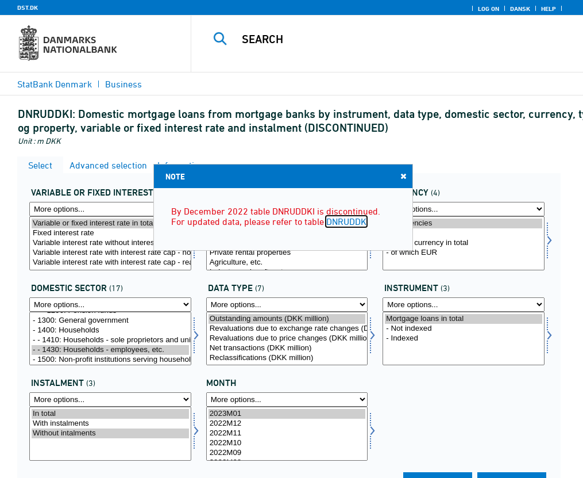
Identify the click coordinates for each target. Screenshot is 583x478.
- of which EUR (463, 253)
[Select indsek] (110, 339)
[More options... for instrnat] (464, 304)
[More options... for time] (287, 399)
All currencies (463, 223)
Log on (488, 9)
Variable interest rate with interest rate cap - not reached (110, 253)
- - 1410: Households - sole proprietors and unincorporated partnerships (110, 340)
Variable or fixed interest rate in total (110, 223)
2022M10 (287, 443)
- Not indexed (463, 329)
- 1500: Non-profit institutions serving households (110, 360)
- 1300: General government (110, 321)
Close (402, 176)
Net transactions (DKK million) (287, 348)
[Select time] (287, 434)
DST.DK (27, 7)
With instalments (110, 424)
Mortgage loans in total (463, 319)
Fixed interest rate (110, 233)
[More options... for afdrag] (110, 399)
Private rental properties (287, 253)
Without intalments (110, 433)
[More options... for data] (287, 304)
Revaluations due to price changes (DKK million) (287, 338)
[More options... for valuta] (464, 209)
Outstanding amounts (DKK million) (287, 319)
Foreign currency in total (463, 243)
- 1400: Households (110, 330)
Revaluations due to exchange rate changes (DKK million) (287, 329)
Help (548, 9)
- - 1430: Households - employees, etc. (110, 350)
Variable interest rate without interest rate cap (110, 243)
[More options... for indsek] (110, 304)
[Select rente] (110, 243)
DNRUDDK (346, 221)
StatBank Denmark (54, 84)
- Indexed (463, 338)
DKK (463, 233)
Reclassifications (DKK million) (287, 358)
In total (110, 414)
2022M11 (287, 433)
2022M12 (287, 424)
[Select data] (287, 339)
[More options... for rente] (110, 209)
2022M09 (287, 453)
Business (123, 84)
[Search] (392, 39)
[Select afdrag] (110, 434)
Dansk (520, 9)
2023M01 (287, 414)
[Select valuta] (464, 243)
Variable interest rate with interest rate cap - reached (110, 262)
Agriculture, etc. (287, 262)
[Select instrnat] (464, 339)
